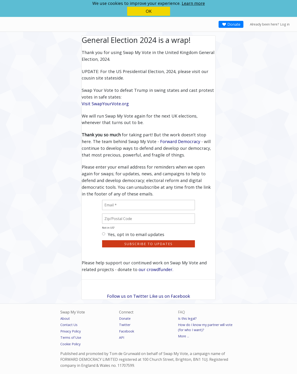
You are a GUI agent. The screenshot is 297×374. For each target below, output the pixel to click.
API (121, 337)
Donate (231, 24)
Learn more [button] (193, 3)
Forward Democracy (180, 141)
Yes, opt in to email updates (133, 234)
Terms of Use (70, 337)
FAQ (181, 312)
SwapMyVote (20, 24)
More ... (183, 336)
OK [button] (149, 11)
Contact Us (68, 325)
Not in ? (108, 227)
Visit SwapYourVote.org (105, 103)
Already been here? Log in (270, 24)
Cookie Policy (70, 344)
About (65, 318)
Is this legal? (187, 318)
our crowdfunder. (156, 269)
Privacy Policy (70, 331)
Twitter (124, 325)
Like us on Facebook (169, 296)
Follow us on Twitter (127, 296)
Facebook (126, 331)
